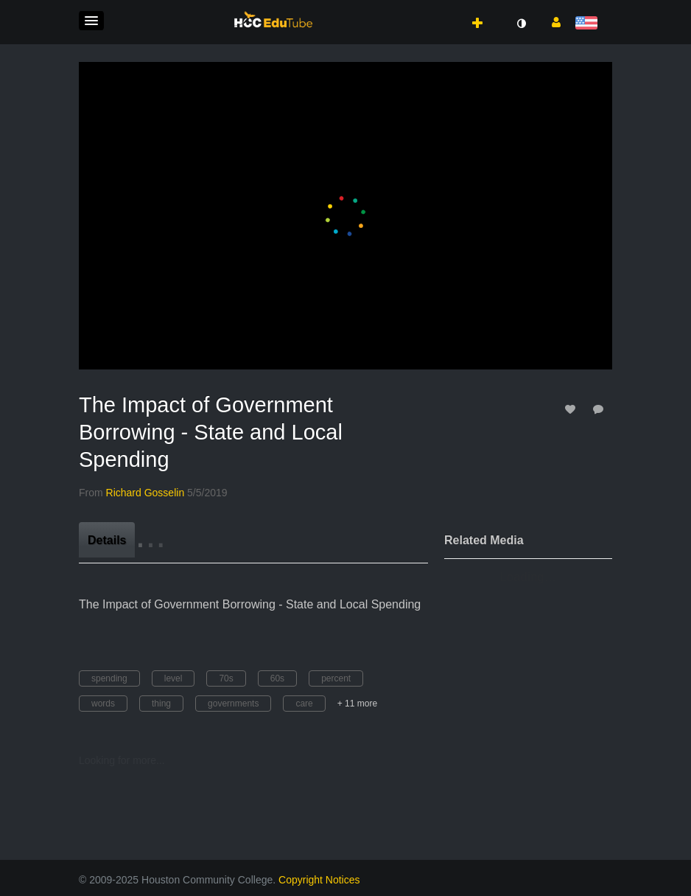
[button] (91, 20)
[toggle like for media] (572, 409)
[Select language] (589, 24)
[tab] (107, 540)
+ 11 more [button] (357, 703)
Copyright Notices (319, 880)
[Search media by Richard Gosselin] (145, 493)
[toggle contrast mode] (520, 23)
